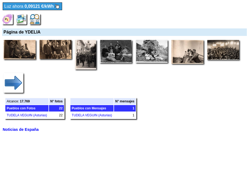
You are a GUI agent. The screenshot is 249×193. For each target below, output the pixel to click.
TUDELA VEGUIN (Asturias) (27, 115)
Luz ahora (32, 6)
